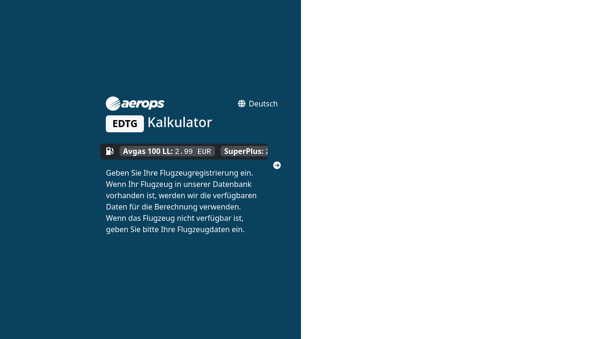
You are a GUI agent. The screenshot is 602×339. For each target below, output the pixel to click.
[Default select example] (272, 104)
